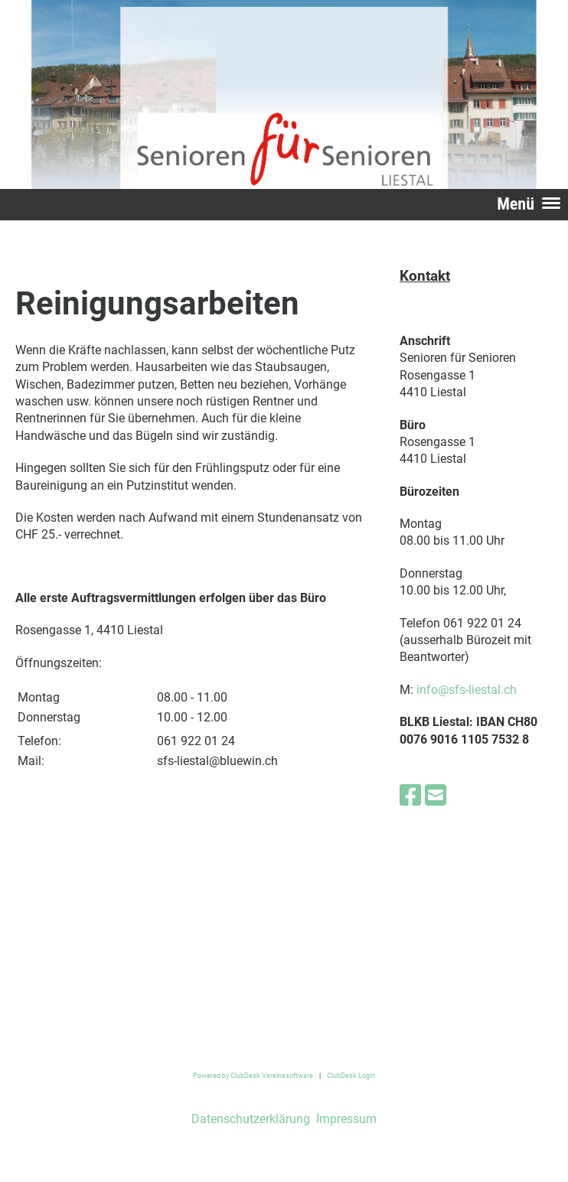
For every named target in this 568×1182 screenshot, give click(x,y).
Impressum (345, 1119)
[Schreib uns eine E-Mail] (435, 795)
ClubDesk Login (351, 1075)
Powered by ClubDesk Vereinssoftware (253, 1075)
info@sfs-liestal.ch (466, 689)
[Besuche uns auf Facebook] (410, 795)
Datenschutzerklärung (250, 1119)
